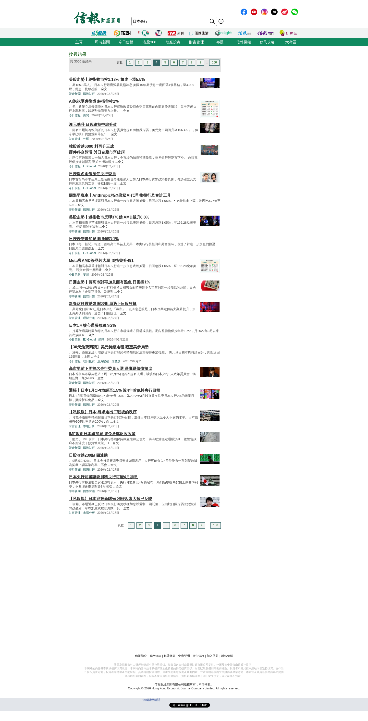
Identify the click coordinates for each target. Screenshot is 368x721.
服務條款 (155, 656)
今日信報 (126, 42)
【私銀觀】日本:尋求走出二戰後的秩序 (103, 412)
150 (214, 62)
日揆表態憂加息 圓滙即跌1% (94, 239)
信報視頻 (243, 42)
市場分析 (89, 426)
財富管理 (196, 42)
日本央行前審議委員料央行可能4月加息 (103, 477)
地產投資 (173, 42)
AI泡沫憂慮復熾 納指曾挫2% (94, 101)
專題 (220, 42)
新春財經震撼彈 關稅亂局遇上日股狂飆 (102, 304)
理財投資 (89, 361)
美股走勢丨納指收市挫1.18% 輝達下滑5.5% (107, 79)
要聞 (86, 115)
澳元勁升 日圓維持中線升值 (93, 124)
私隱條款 (169, 656)
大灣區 (290, 42)
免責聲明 (184, 656)
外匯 (86, 139)
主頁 (79, 42)
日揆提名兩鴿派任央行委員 (92, 174)
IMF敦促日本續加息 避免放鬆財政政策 (102, 434)
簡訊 (101, 339)
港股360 (149, 42)
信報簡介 (141, 656)
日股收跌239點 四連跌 (88, 455)
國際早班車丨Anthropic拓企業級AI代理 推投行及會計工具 (120, 195)
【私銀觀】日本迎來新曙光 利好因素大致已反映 (110, 499)
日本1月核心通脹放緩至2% (92, 325)
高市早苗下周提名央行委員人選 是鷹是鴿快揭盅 (110, 369)
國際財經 (89, 94)
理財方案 (89, 318)
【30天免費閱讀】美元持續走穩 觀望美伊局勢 (109, 347)
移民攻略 (267, 42)
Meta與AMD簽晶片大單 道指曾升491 (101, 260)
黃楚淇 (115, 361)
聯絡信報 (227, 656)
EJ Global (89, 166)
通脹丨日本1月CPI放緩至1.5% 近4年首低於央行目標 (114, 390)
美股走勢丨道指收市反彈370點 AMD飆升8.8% (109, 217)
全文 (104, 89)
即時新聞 (102, 42)
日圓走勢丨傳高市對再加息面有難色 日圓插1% (109, 282)
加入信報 (213, 656)
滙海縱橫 (103, 361)
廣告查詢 (198, 656)
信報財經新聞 (151, 700)
